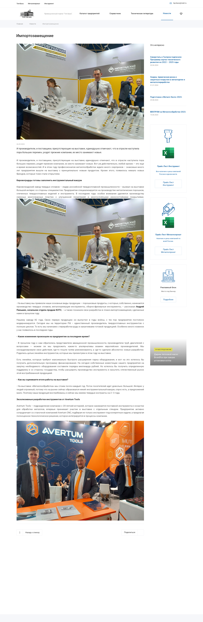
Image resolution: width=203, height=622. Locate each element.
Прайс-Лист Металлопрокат (168, 234)
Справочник (115, 13)
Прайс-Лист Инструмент (168, 166)
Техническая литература (142, 13)
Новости (167, 13)
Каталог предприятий (90, 13)
